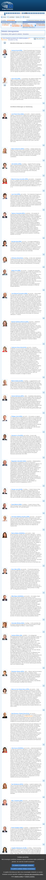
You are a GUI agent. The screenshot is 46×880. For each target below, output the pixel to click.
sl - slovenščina (42, 13)
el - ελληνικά (15, 13)
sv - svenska (5, 14)
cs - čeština (8, 13)
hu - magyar (29, 13)
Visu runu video (40, 38)
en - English (17, 13)
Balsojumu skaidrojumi (29, 27)
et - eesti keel (13, 13)
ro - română (38, 13)
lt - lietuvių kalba (28, 13)
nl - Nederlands (33, 13)
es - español (6, 13)
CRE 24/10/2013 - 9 (16, 26)
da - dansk (10, 13)
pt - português (36, 13)
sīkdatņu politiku (18, 878)
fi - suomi (44, 13)
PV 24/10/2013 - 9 (16, 25)
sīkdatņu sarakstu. (30, 878)
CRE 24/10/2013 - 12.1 (28, 26)
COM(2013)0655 (28, 716)
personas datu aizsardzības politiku (33, 876)
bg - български (5, 13)
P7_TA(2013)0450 (40, 25)
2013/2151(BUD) (11, 20)
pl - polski (35, 13)
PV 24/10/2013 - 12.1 (28, 25)
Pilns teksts (27, 17)
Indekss (4, 17)
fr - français (19, 13)
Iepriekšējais (11, 17)
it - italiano (24, 13)
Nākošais (18, 17)
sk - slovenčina (40, 13)
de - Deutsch (12, 13)
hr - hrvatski (22, 13)
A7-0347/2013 (5, 25)
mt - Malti (31, 13)
